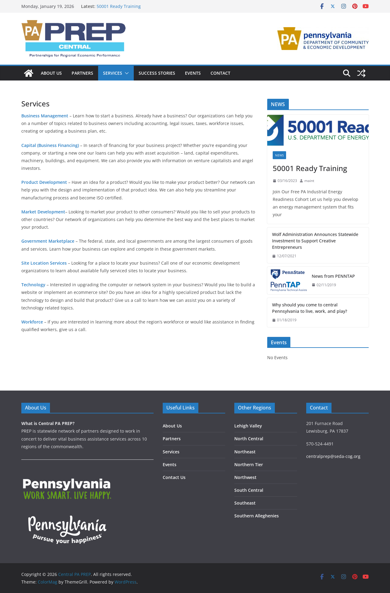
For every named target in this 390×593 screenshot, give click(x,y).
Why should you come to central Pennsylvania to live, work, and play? (309, 308)
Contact (220, 73)
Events (193, 73)
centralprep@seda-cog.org (333, 456)
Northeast (245, 452)
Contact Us (174, 477)
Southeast (245, 503)
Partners (82, 73)
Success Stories (157, 73)
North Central (248, 438)
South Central (248, 490)
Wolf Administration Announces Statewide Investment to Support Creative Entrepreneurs (315, 240)
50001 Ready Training (119, 6)
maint (309, 180)
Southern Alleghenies (256, 516)
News (279, 155)
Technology (33, 285)
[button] (125, 73)
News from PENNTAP (333, 276)
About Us (51, 73)
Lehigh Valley (248, 426)
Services (112, 73)
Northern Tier (248, 464)
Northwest (245, 477)
